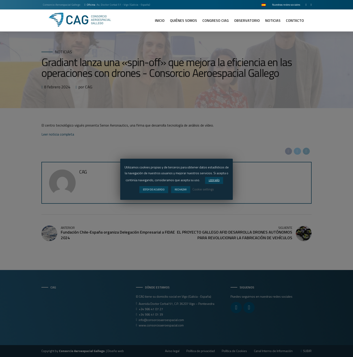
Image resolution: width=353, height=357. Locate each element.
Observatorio (247, 20)
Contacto (295, 20)
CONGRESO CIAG (215, 20)
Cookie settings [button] (203, 189)
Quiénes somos (183, 20)
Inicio (160, 20)
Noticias (273, 20)
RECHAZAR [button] (181, 189)
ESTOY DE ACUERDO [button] (154, 189)
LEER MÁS (214, 180)
